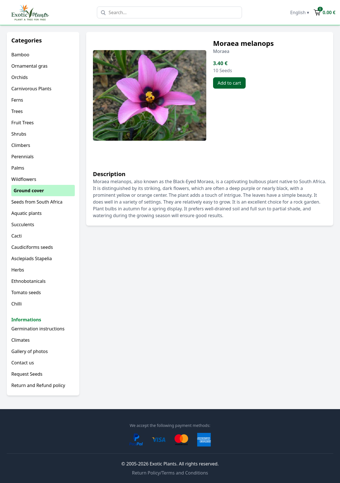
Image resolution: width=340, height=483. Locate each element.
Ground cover (29, 190)
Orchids (19, 77)
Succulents (22, 224)
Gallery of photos (29, 351)
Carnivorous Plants (31, 89)
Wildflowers (23, 179)
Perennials (22, 156)
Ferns (17, 100)
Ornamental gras (29, 66)
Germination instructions (38, 329)
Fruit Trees (22, 122)
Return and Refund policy (38, 385)
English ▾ (299, 12)
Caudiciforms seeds (32, 247)
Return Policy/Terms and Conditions (170, 473)
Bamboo (20, 55)
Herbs (17, 270)
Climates (20, 340)
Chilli (16, 304)
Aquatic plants (26, 213)
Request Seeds (26, 374)
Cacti (16, 236)
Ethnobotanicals (28, 281)
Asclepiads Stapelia (31, 258)
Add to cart (229, 83)
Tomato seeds (26, 292)
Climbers (20, 145)
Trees (17, 111)
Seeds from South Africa (36, 202)
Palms (17, 168)
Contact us (22, 363)
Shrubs (18, 134)
